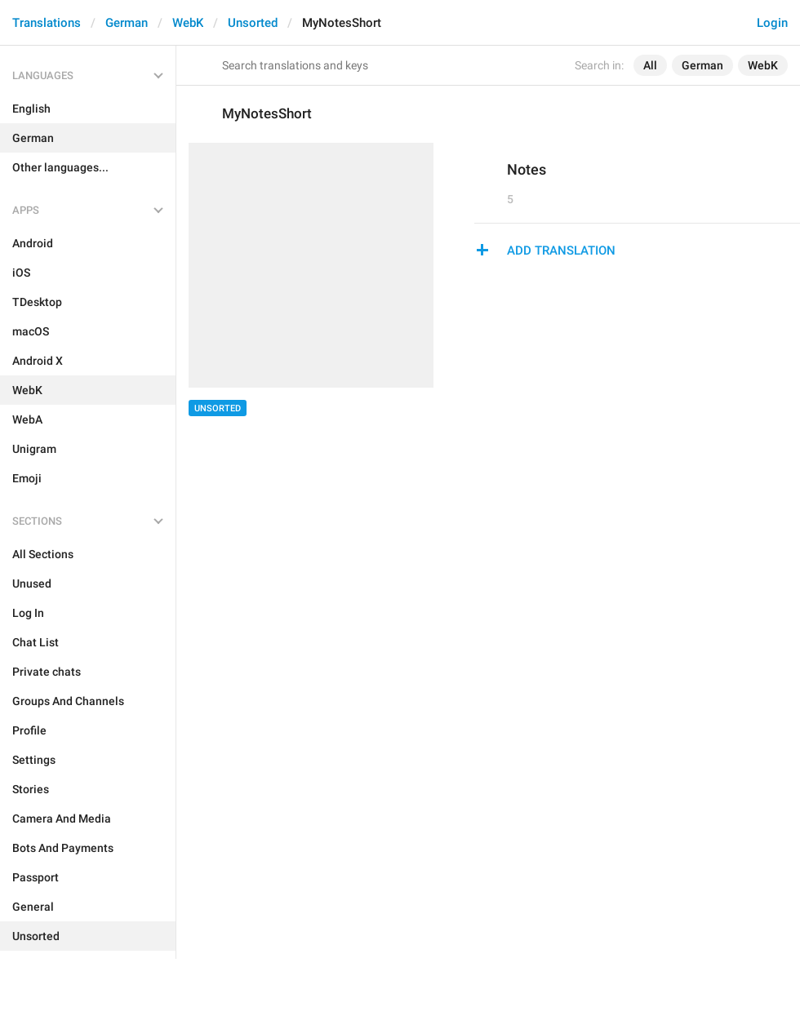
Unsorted (253, 23)
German (126, 23)
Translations (46, 23)
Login (772, 23)
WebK (187, 23)
